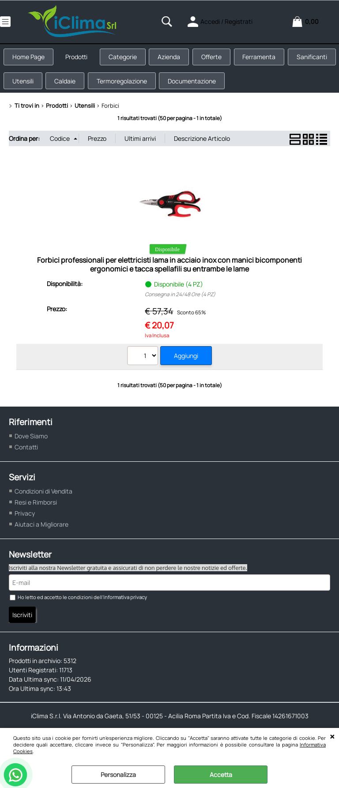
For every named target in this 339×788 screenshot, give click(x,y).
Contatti (26, 454)
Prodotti (80, 59)
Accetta (221, 774)
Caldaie (121, 87)
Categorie (128, 59)
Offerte (221, 59)
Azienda (176, 59)
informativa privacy (125, 605)
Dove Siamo (31, 443)
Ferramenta (270, 59)
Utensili (77, 87)
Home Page (30, 59)
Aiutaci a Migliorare (41, 532)
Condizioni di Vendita (43, 499)
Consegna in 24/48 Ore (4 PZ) (180, 302)
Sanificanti (29, 87)
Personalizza (118, 774)
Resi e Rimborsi (36, 510)
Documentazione (253, 87)
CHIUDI (332, 736)
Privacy (25, 521)
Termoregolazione (180, 87)
